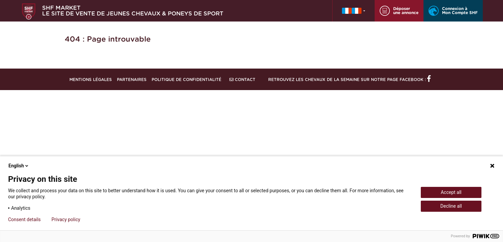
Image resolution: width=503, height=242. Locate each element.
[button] (354, 11)
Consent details (24, 219)
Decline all (451, 206)
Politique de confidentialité (186, 80)
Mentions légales (90, 80)
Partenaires (132, 80)
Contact (242, 80)
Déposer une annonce (399, 11)
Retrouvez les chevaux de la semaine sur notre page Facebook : (349, 80)
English (18, 165)
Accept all (451, 192)
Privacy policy (66, 219)
